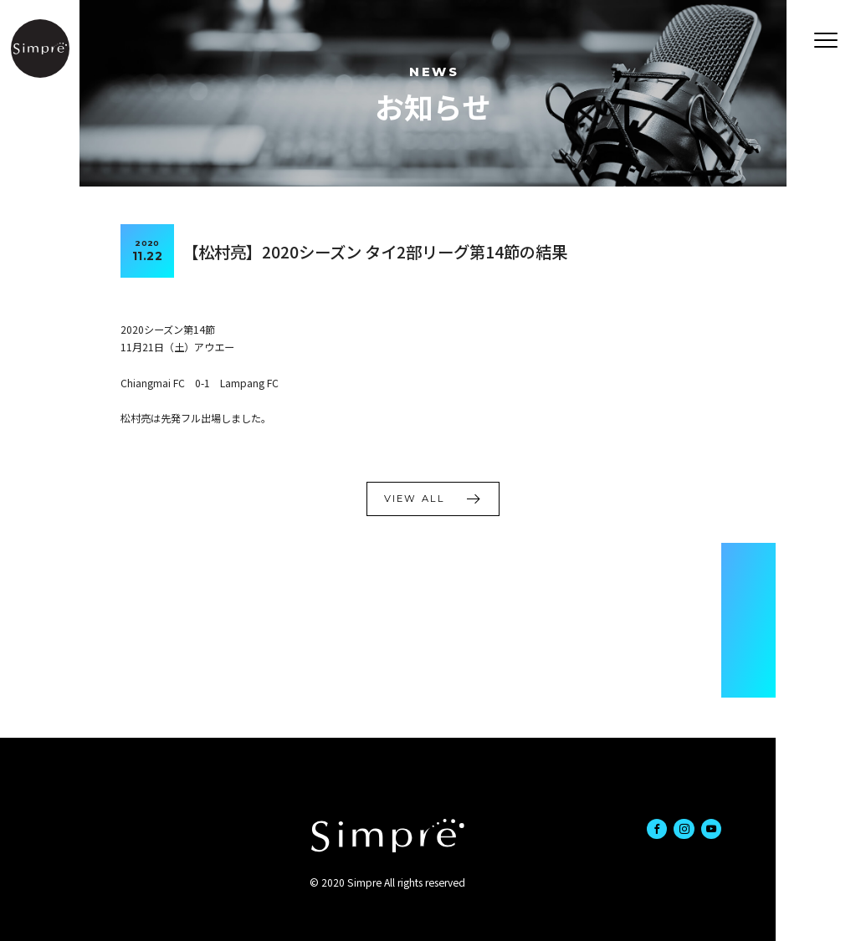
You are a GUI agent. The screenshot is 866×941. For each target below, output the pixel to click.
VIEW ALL (414, 498)
